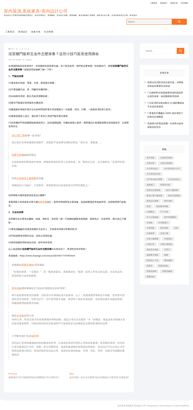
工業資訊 (153, 3)
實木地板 (17, 288)
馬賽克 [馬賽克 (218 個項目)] (149, 266)
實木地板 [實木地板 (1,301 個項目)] (168, 201)
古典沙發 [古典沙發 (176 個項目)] (150, 163)
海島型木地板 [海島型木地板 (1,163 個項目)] (152, 249)
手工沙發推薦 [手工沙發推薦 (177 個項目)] (152, 217)
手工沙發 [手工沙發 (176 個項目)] (164, 212)
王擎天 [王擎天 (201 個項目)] (167, 249)
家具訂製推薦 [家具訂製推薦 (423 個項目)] (174, 195)
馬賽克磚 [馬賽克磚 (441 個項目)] (150, 276)
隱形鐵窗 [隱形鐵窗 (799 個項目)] (168, 260)
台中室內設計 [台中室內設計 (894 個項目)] (152, 168)
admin (18, 60)
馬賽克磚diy (28, 264)
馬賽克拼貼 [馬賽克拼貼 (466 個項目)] (163, 266)
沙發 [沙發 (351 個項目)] (176, 228)
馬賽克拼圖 (18, 155)
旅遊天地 (174, 3)
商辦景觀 (42, 202)
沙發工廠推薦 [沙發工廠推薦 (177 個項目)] (152, 239)
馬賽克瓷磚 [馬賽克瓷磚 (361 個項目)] (151, 271)
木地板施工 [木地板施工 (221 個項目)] (163, 222)
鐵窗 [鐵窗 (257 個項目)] (166, 255)
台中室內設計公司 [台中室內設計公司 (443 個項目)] (172, 168)
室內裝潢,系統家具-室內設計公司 (36, 11)
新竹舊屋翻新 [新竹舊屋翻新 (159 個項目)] (170, 217)
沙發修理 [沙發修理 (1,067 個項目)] (150, 233)
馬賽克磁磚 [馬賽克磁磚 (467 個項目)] (167, 271)
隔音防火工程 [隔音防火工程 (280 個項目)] (152, 260)
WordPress (184, 406)
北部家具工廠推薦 (26, 178)
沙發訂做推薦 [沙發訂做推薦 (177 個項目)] (166, 244)
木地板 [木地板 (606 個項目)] (149, 222)
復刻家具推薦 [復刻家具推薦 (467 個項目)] (162, 206)
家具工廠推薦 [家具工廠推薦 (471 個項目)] (172, 190)
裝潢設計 (163, 3)
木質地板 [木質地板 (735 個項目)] (150, 228)
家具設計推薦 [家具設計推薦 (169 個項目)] (152, 201)
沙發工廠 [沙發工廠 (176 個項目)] (164, 233)
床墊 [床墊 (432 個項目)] (148, 206)
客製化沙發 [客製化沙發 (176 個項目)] (165, 185)
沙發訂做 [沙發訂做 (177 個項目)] (150, 244)
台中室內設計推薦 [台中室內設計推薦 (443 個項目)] (154, 179)
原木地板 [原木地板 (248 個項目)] (150, 158)
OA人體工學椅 (19, 135)
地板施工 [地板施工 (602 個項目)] (150, 185)
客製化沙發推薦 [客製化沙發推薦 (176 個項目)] (153, 190)
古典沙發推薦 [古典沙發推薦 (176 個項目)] (166, 163)
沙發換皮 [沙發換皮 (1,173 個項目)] (168, 239)
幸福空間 (34, 336)
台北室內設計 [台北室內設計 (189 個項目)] (174, 179)
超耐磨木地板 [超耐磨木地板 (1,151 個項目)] (152, 255)
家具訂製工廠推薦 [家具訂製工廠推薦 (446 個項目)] (154, 195)
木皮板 (20, 315)
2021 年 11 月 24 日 (19, 49)
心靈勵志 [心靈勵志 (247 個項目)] (150, 212)
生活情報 (184, 3)
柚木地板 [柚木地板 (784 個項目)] (164, 228)
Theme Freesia (165, 406)
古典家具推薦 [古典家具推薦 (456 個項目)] (166, 158)
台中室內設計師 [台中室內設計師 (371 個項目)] (153, 174)
